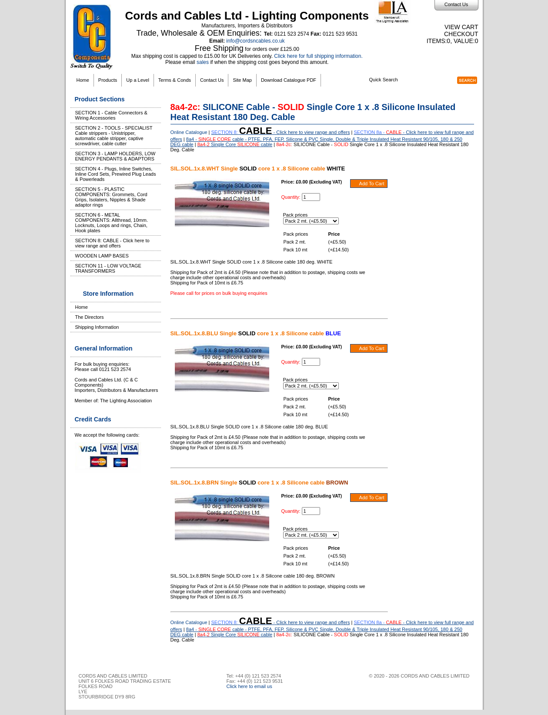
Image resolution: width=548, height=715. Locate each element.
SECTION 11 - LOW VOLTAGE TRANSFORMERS (108, 268)
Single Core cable (234, 144)
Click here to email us (249, 686)
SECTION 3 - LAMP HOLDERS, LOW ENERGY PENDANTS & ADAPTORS (115, 156)
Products (107, 80)
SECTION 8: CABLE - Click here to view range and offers (112, 243)
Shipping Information (97, 327)
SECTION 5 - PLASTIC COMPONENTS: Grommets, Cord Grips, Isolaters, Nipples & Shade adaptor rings (111, 197)
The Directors (89, 317)
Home (83, 80)
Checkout (461, 33)
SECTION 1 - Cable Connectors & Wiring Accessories (111, 115)
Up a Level (137, 80)
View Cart (461, 26)
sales (203, 62)
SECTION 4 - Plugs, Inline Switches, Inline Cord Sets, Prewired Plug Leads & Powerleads (115, 174)
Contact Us (456, 4)
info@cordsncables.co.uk (255, 41)
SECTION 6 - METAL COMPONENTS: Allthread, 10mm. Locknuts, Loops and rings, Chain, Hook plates (111, 222)
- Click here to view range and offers (280, 132)
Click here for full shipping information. (318, 56)
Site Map (242, 80)
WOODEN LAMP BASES (102, 255)
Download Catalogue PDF (288, 80)
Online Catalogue (188, 132)
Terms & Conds (174, 80)
